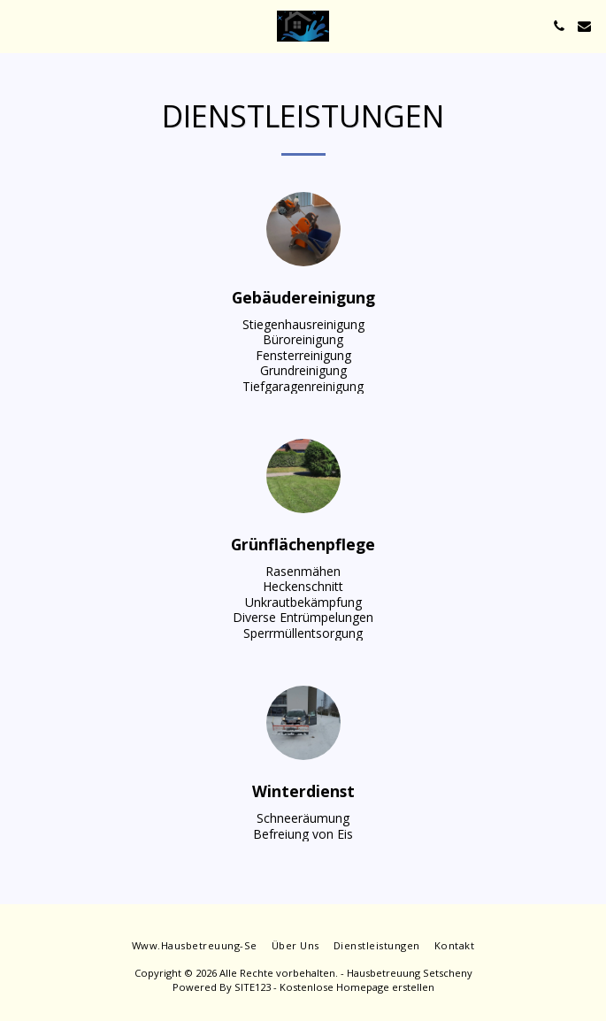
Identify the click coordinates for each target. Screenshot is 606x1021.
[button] (19, 25)
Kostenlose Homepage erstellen (357, 987)
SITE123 (252, 987)
